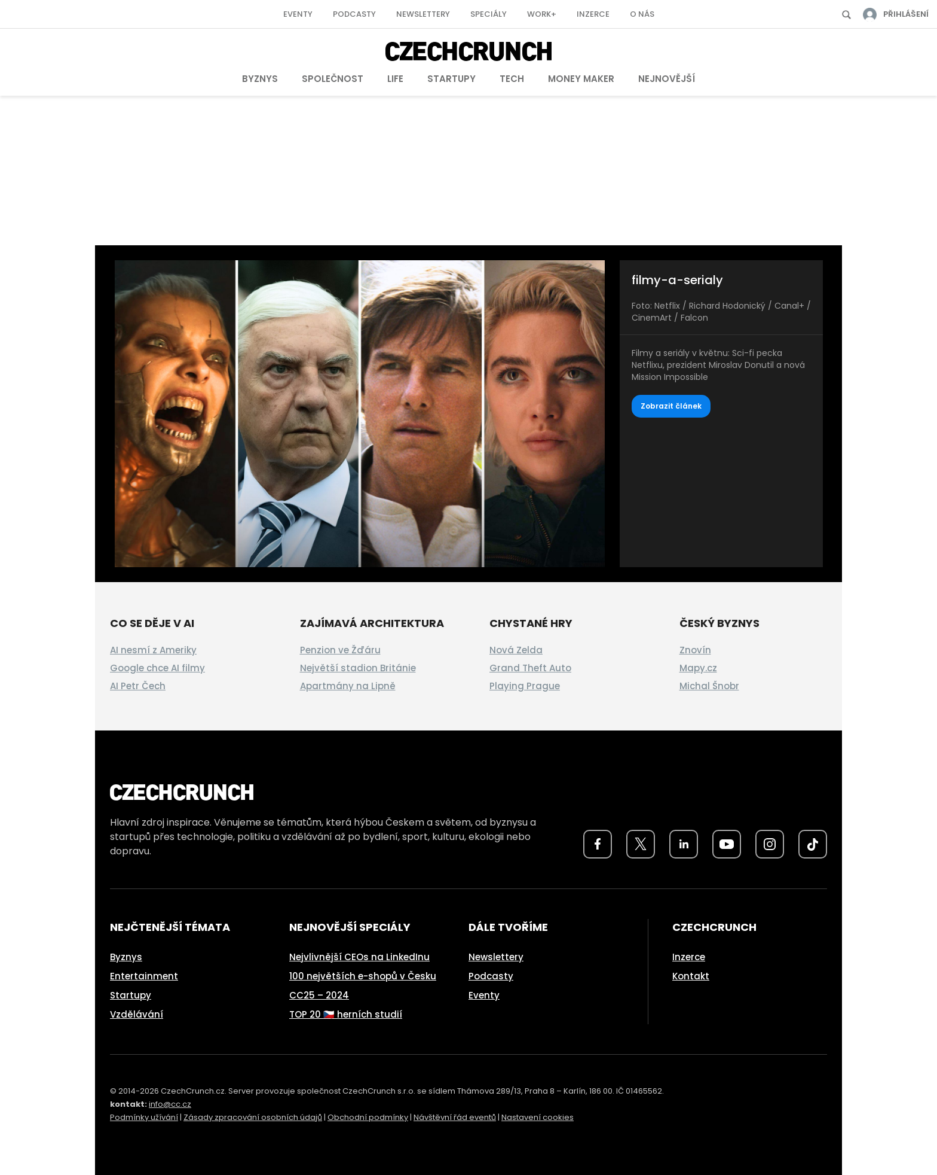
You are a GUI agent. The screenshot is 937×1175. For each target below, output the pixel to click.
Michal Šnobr (709, 686)
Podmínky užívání (144, 1117)
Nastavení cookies (537, 1117)
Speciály (488, 14)
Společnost (332, 78)
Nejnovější (666, 78)
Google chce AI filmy (157, 668)
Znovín (695, 650)
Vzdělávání (136, 1014)
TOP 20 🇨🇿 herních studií (345, 1014)
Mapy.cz (698, 668)
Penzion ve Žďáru (340, 650)
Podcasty (354, 14)
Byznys (260, 78)
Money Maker (581, 78)
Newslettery (423, 14)
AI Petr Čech (138, 686)
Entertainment (144, 976)
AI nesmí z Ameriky (153, 650)
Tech (512, 78)
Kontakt (690, 976)
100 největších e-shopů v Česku (362, 976)
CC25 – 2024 (319, 995)
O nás (642, 14)
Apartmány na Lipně (348, 686)
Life (395, 78)
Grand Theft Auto (530, 668)
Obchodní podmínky (367, 1117)
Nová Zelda (516, 650)
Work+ (541, 14)
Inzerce (593, 14)
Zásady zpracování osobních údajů (252, 1117)
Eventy (298, 14)
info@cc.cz (170, 1104)
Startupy (451, 78)
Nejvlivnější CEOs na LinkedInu (359, 957)
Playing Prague (524, 686)
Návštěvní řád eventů (455, 1117)
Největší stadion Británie (358, 668)
